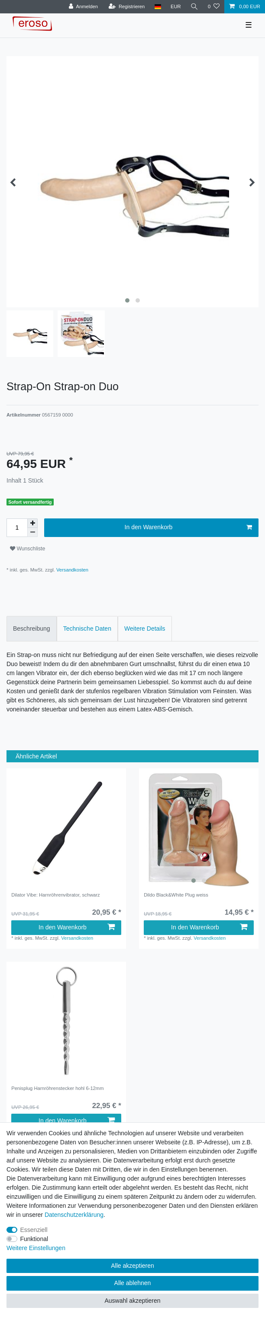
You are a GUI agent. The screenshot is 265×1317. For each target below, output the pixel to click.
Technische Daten (87, 628)
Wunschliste (27, 549)
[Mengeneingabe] (16, 527)
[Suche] (194, 6)
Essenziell (34, 1229)
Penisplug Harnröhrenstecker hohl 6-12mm (57, 1088)
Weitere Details (144, 628)
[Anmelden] (83, 6)
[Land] (157, 6)
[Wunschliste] (213, 6)
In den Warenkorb (188, 527)
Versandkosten (71, 569)
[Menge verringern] (32, 532)
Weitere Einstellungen (35, 1247)
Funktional (34, 1238)
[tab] (31, 628)
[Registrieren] (126, 6)
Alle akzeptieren (132, 1265)
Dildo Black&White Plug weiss (176, 894)
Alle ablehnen (132, 1282)
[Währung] (176, 6)
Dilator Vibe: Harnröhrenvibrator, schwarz (55, 894)
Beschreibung (31, 628)
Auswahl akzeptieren (132, 1300)
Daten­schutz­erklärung (74, 1214)
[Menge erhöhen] (32, 523)
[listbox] (199, 827)
